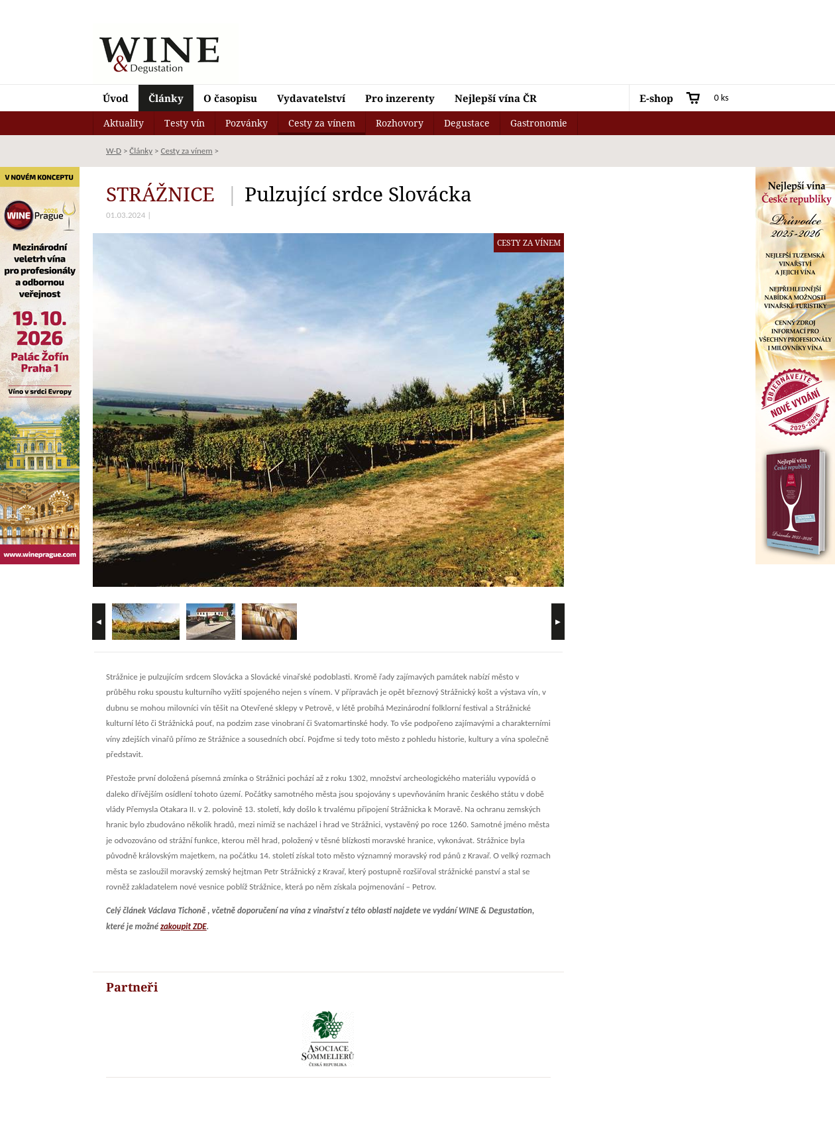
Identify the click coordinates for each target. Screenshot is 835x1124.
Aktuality (123, 123)
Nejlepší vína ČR (496, 98)
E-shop (656, 98)
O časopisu (230, 98)
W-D (113, 151)
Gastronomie (538, 123)
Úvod (116, 98)
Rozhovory (399, 123)
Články (166, 98)
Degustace (467, 123)
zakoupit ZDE (183, 926)
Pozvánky (246, 123)
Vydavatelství (311, 98)
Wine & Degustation (166, 53)
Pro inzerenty (400, 98)
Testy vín (184, 123)
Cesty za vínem (321, 123)
